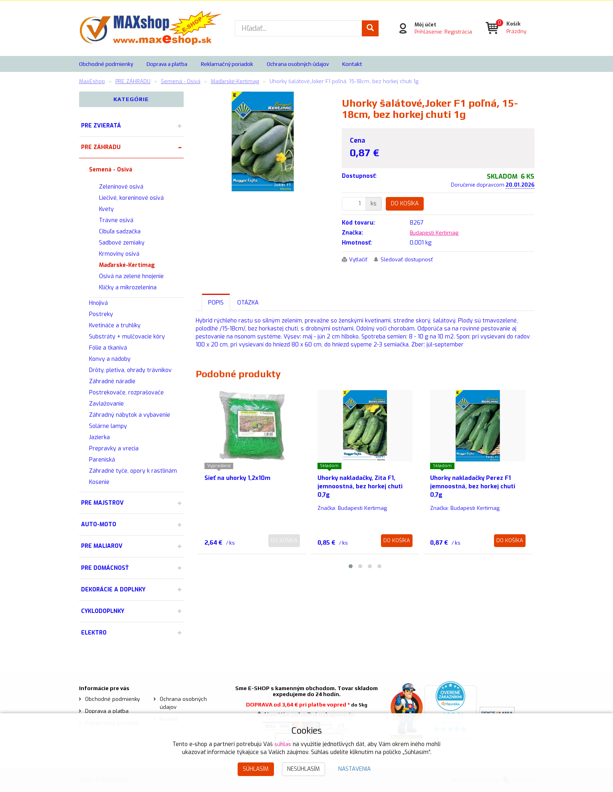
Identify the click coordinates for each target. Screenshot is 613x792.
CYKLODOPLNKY (102, 611)
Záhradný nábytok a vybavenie (129, 415)
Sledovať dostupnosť (410, 259)
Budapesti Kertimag (436, 233)
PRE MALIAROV (102, 546)
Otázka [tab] (247, 302)
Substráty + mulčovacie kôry (127, 336)
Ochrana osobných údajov (298, 64)
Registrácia (457, 31)
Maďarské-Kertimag (127, 265)
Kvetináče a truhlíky (115, 325)
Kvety (106, 209)
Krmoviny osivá (119, 254)
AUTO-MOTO (98, 524)
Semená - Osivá (110, 169)
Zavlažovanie (106, 404)
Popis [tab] (216, 302)
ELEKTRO (94, 633)
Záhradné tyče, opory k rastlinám (133, 471)
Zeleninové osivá (121, 187)
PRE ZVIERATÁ (101, 125)
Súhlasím (256, 769)
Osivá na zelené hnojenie (131, 276)
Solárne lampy (108, 426)
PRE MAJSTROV (102, 503)
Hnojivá (98, 303)
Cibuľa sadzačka (120, 231)
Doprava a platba (167, 64)
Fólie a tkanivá (108, 348)
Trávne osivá (116, 220)
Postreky (101, 314)
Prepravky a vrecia (114, 448)
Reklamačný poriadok (227, 64)
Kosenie (99, 482)
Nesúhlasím (303, 769)
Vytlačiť (359, 259)
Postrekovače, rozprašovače (126, 392)
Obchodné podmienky (106, 64)
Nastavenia (354, 769)
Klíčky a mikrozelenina (128, 287)
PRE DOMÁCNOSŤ (105, 568)
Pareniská (102, 460)
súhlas (283, 744)
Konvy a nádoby (110, 359)
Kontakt (352, 64)
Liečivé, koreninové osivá (131, 198)
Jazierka (99, 437)
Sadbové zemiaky (122, 243)
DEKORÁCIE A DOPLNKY (113, 589)
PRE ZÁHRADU (101, 147)
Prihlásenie (427, 31)
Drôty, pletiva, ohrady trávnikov (130, 370)
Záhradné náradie (112, 381)
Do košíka (405, 203)
